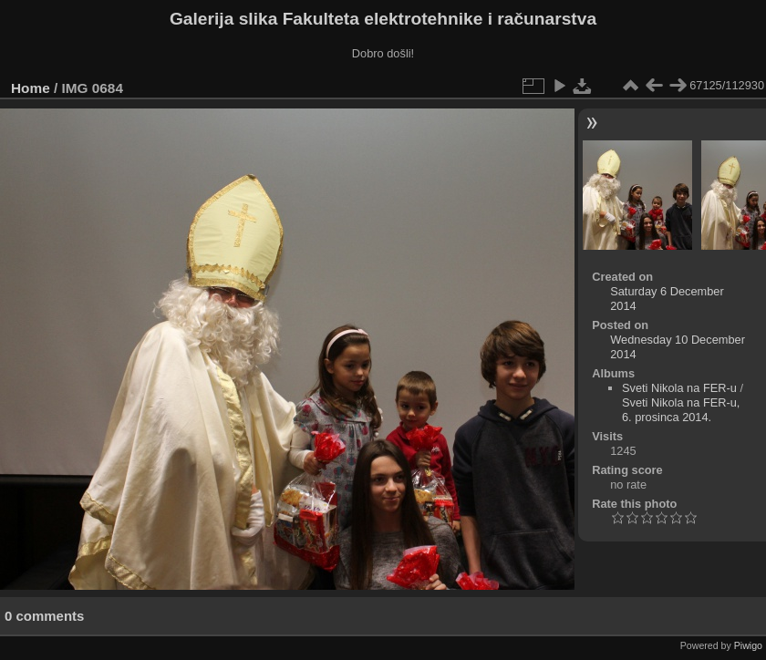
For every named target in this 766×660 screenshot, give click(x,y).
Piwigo (748, 645)
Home (30, 88)
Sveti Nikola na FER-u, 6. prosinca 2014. (681, 410)
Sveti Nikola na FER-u (679, 388)
